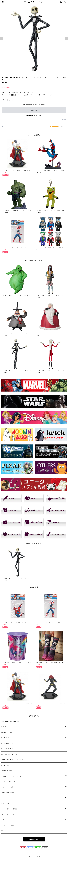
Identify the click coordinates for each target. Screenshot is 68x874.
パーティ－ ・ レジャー (8, 814)
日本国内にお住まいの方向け (34, 115)
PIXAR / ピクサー (6, 738)
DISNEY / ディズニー (7, 732)
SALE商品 (4, 831)
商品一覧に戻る (34, 839)
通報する (64, 120)
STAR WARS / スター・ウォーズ (10, 721)
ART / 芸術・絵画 (6, 770)
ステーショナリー (6, 820)
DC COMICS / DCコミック (9, 754)
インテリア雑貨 (6, 803)
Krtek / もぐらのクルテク (9, 749)
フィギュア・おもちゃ (8, 787)
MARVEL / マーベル (7, 727)
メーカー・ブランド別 (8, 825)
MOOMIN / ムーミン (7, 743)
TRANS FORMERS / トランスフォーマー (13, 760)
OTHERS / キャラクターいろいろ (11, 776)
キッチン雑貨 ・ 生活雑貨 (9, 809)
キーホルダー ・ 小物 (7, 792)
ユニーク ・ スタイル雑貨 (9, 781)
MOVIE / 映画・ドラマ (8, 765)
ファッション (5, 798)
